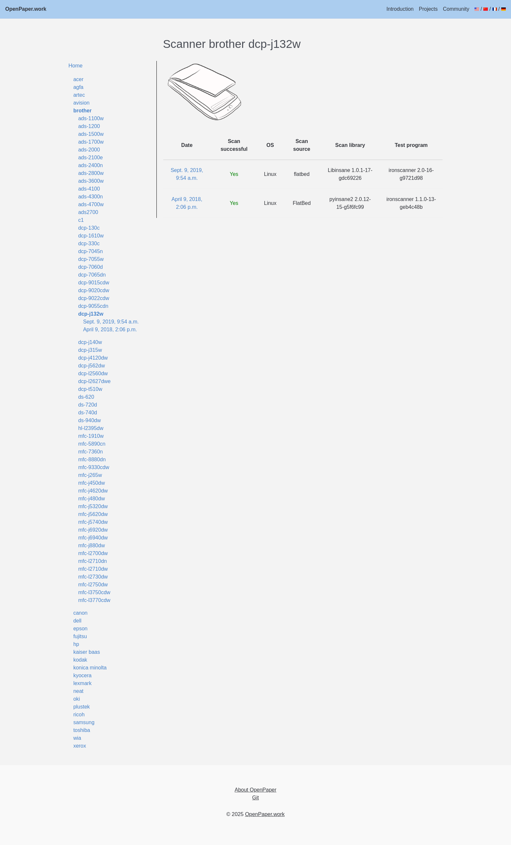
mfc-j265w (90, 475)
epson (80, 628)
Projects (428, 9)
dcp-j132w (90, 314)
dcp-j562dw (91, 365)
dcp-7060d (90, 267)
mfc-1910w (91, 436)
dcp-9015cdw (93, 282)
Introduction (400, 9)
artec (79, 95)
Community (456, 9)
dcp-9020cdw (93, 290)
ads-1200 (89, 126)
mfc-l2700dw (93, 553)
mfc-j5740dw (93, 522)
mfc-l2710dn (92, 561)
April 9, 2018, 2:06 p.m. (110, 329)
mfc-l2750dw (93, 584)
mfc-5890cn (92, 444)
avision (81, 103)
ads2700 (88, 212)
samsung (84, 722)
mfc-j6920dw (93, 530)
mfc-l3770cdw (94, 600)
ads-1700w (91, 142)
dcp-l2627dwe (94, 381)
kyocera (82, 675)
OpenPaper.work (25, 9)
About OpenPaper (255, 790)
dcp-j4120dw (93, 358)
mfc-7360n (90, 451)
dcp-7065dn (92, 275)
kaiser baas (86, 652)
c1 (81, 220)
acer (78, 79)
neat (78, 691)
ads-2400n (90, 165)
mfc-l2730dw (93, 577)
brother (82, 110)
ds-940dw (89, 420)
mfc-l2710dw (93, 569)
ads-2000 (89, 149)
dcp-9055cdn (93, 306)
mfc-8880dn (92, 459)
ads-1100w (91, 118)
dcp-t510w (90, 389)
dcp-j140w (90, 342)
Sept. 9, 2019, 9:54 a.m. (111, 321)
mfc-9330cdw (93, 467)
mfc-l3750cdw (94, 592)
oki (76, 699)
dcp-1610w (91, 235)
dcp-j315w (90, 350)
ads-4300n (90, 196)
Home (75, 65)
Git (255, 797)
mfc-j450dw (91, 483)
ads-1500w (91, 134)
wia (77, 738)
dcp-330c (89, 243)
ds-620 (86, 397)
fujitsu (80, 636)
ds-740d (87, 412)
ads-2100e (90, 157)
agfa (78, 87)
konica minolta (90, 667)
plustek (81, 706)
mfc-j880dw (91, 545)
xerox (79, 746)
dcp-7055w (91, 259)
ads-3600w (91, 181)
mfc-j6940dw (93, 537)
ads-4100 (89, 189)
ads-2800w (91, 173)
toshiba (81, 730)
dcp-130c (89, 228)
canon (80, 613)
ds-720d (87, 405)
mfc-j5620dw (93, 514)
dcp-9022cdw (93, 298)
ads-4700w (91, 204)
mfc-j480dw (91, 498)
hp (76, 644)
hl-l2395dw (90, 428)
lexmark (82, 683)
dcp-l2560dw (93, 373)
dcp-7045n (90, 251)
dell (77, 620)
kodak (80, 660)
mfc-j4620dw (93, 491)
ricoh (79, 714)
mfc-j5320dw (93, 506)
